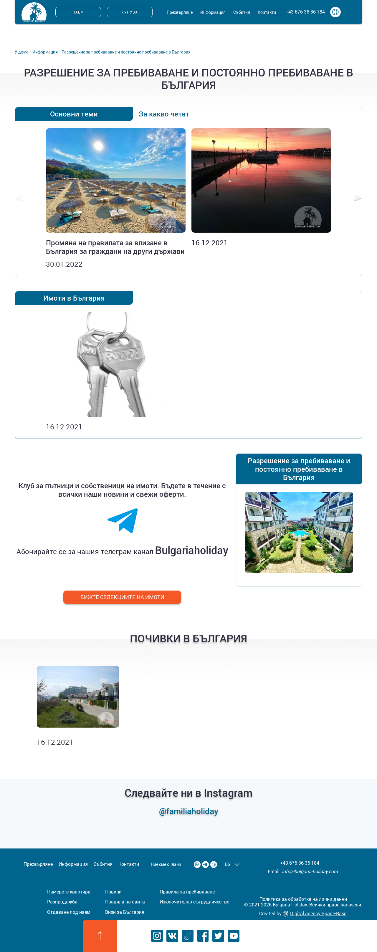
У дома (22, 52)
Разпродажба (62, 901)
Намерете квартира (68, 891)
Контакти (267, 12)
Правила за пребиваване (187, 891)
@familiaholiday (188, 810)
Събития (241, 12)
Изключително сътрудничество (194, 901)
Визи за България (124, 912)
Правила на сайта (125, 901)
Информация (213, 12)
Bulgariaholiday (191, 550)
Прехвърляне (180, 12)
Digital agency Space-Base (314, 913)
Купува (129, 12)
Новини (113, 891)
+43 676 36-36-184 (305, 12)
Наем (78, 12)
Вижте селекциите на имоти (122, 597)
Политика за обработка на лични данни (303, 899)
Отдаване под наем (68, 912)
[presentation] (19, 198)
